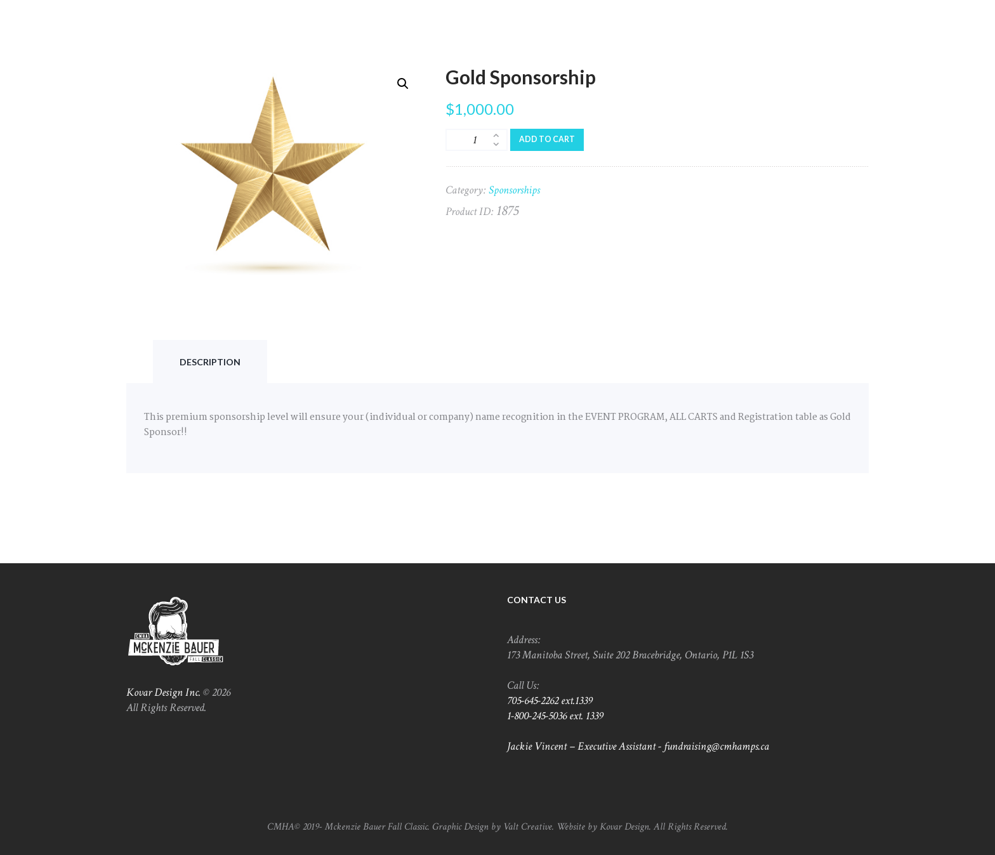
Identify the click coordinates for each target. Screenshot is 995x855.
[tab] (210, 362)
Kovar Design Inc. (163, 692)
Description (210, 361)
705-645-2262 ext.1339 (550, 700)
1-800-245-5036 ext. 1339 (555, 715)
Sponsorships (514, 190)
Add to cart (547, 139)
